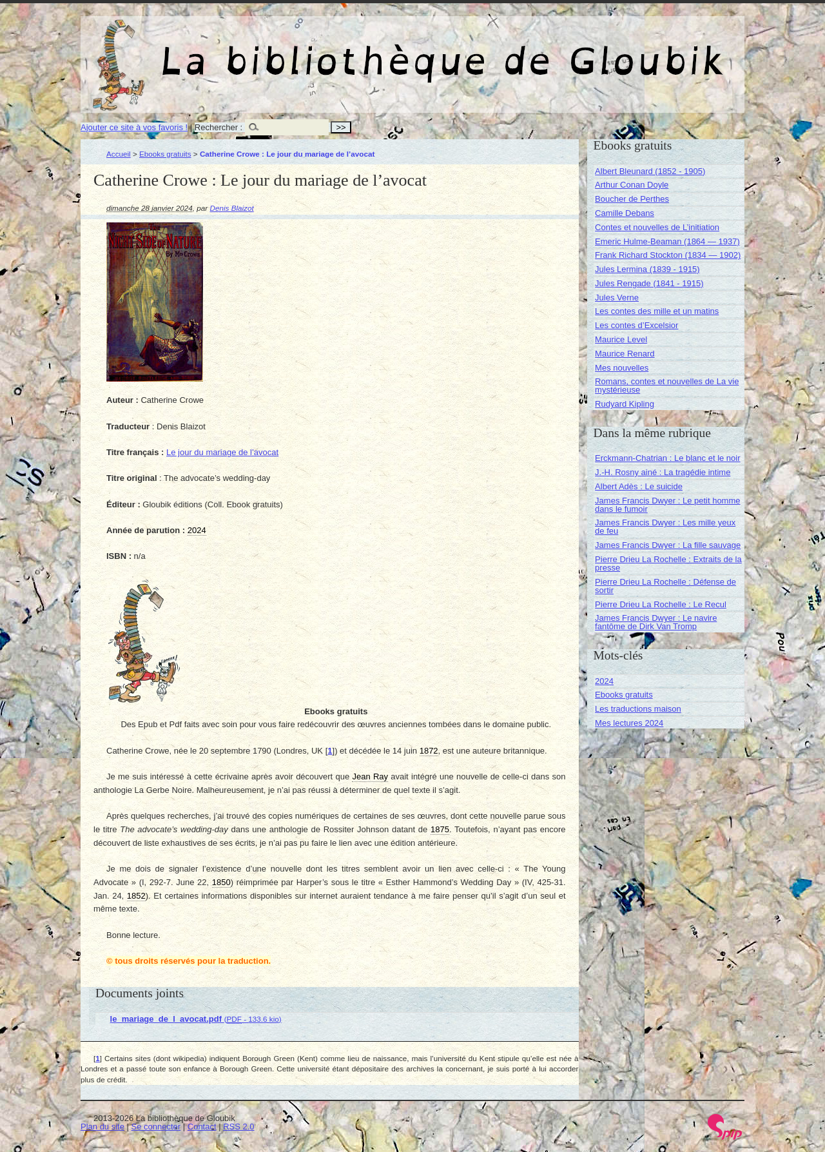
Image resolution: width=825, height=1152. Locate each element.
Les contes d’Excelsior (636, 325)
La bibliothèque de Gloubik (549, 50)
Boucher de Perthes (632, 199)
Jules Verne (617, 297)
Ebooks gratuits (165, 154)
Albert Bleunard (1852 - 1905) (650, 171)
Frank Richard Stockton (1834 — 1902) (668, 255)
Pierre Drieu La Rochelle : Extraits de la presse (668, 563)
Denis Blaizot (232, 208)
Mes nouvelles (621, 368)
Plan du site (102, 1126)
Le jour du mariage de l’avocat (222, 452)
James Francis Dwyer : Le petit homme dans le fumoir (667, 505)
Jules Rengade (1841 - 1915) (649, 283)
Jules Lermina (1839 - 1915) (647, 269)
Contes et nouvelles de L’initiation (657, 227)
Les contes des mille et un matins (657, 311)
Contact (202, 1126)
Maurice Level (621, 339)
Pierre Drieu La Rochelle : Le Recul (660, 604)
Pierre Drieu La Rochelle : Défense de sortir (665, 586)
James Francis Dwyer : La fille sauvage (668, 545)
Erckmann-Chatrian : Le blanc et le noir (667, 458)
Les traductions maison (638, 709)
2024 (604, 681)
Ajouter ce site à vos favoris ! (134, 127)
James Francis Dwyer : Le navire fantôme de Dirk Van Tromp (656, 622)
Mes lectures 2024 (629, 723)
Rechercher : (218, 127)
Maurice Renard (625, 353)
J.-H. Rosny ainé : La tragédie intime (662, 472)
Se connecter (156, 1126)
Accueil (118, 154)
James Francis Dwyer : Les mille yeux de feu (665, 527)
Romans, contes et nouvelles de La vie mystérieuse (667, 385)
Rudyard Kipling (624, 404)
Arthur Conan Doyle (631, 185)
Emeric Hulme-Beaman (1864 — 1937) (667, 241)
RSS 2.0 (238, 1126)
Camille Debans (624, 213)
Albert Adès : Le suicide (639, 486)
